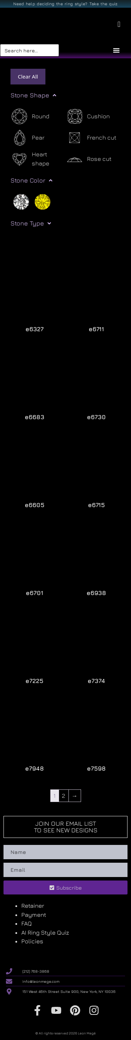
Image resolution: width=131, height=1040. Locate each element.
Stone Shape (33, 95)
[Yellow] (42, 201)
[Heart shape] (38, 159)
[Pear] (27, 137)
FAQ (26, 923)
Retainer (32, 905)
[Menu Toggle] (116, 50)
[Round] (29, 116)
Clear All (28, 76)
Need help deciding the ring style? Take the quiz (65, 3)
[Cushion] (88, 116)
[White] (21, 201)
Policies (32, 941)
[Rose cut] (88, 159)
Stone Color (31, 180)
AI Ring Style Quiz (45, 932)
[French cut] (91, 137)
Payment (33, 914)
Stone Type (30, 223)
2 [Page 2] (63, 795)
